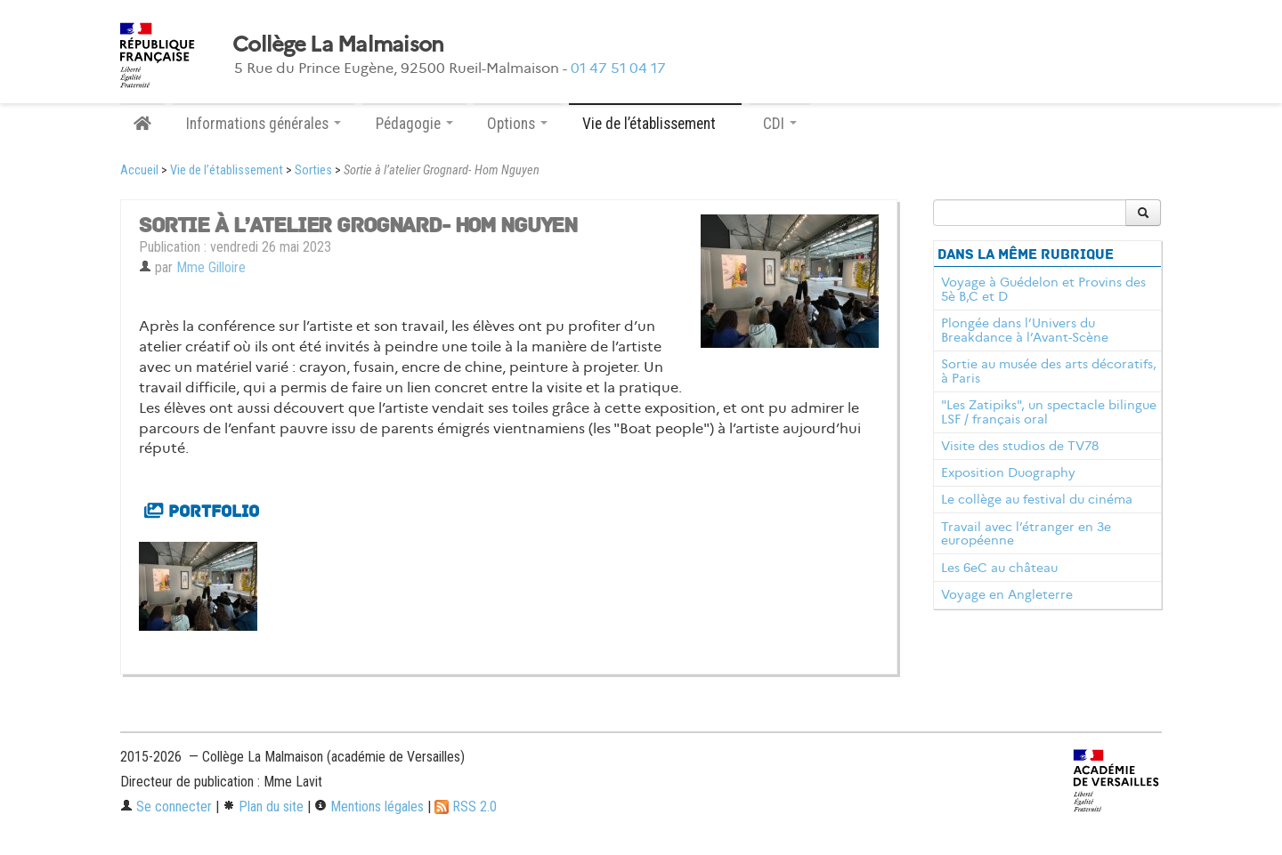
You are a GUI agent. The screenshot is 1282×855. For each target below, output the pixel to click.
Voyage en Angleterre (1007, 594)
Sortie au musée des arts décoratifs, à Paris (1048, 371)
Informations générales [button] (263, 124)
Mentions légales (369, 806)
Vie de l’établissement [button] (655, 124)
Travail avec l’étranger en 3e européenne (1026, 534)
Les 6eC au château (999, 568)
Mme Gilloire (211, 267)
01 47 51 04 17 (618, 68)
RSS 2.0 (465, 806)
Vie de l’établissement (226, 170)
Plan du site (263, 806)
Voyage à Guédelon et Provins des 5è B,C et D (1043, 289)
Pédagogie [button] (414, 124)
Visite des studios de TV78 (1020, 446)
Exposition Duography (1008, 472)
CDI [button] (780, 124)
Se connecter (166, 806)
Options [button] (517, 124)
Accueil (139, 170)
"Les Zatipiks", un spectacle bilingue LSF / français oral (1048, 412)
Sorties (313, 170)
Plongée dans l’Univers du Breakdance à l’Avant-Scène (1024, 330)
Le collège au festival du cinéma (1036, 499)
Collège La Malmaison (338, 44)
